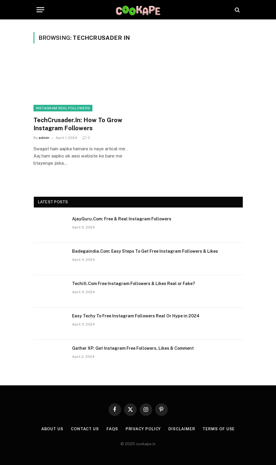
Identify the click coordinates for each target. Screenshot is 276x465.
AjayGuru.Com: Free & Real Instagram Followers (121, 218)
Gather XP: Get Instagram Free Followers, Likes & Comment (133, 348)
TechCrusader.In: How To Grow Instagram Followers (77, 124)
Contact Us (85, 429)
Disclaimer (181, 429)
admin (44, 138)
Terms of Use (218, 429)
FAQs (112, 429)
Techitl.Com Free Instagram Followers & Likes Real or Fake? (133, 283)
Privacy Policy (143, 429)
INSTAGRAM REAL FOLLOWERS (63, 108)
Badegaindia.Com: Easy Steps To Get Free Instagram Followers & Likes (145, 251)
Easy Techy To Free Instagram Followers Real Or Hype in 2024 (135, 315)
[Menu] (40, 9)
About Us (52, 429)
